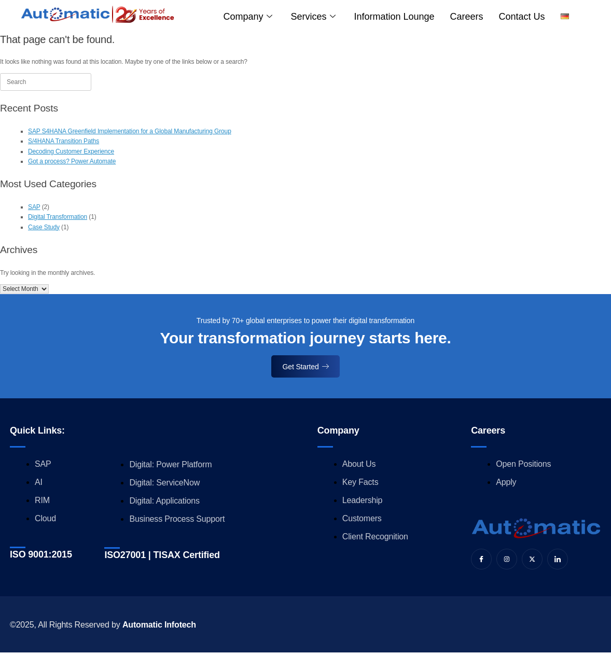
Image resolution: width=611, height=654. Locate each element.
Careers (466, 16)
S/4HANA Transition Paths (63, 141)
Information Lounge (394, 16)
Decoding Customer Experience (71, 151)
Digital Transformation (57, 216)
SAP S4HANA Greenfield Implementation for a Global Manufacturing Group (129, 131)
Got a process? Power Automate (72, 161)
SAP (34, 207)
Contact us (522, 16)
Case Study (44, 227)
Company (248, 16)
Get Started (306, 367)
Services (312, 16)
